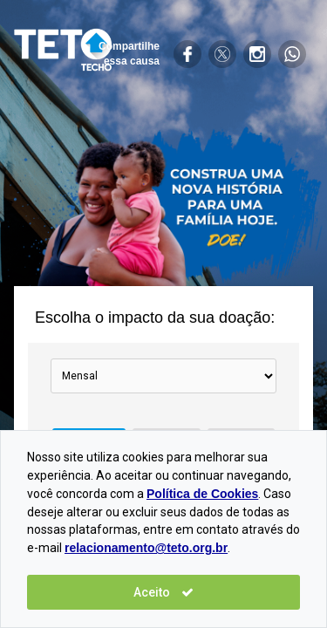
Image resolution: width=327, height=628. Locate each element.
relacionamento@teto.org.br (146, 548)
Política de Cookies (202, 494)
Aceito (163, 592)
